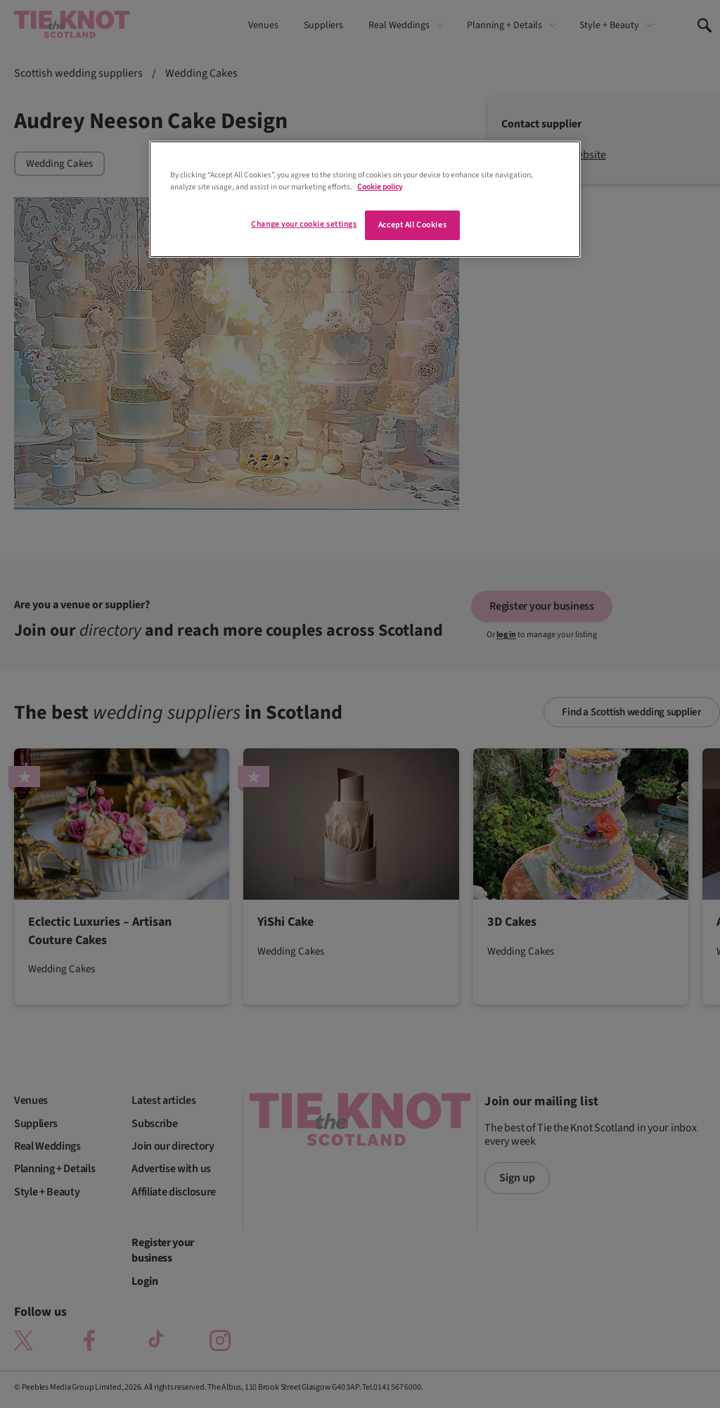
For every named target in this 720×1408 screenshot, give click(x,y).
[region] (365, 199)
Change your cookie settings (303, 224)
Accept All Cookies (412, 225)
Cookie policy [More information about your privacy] (379, 187)
